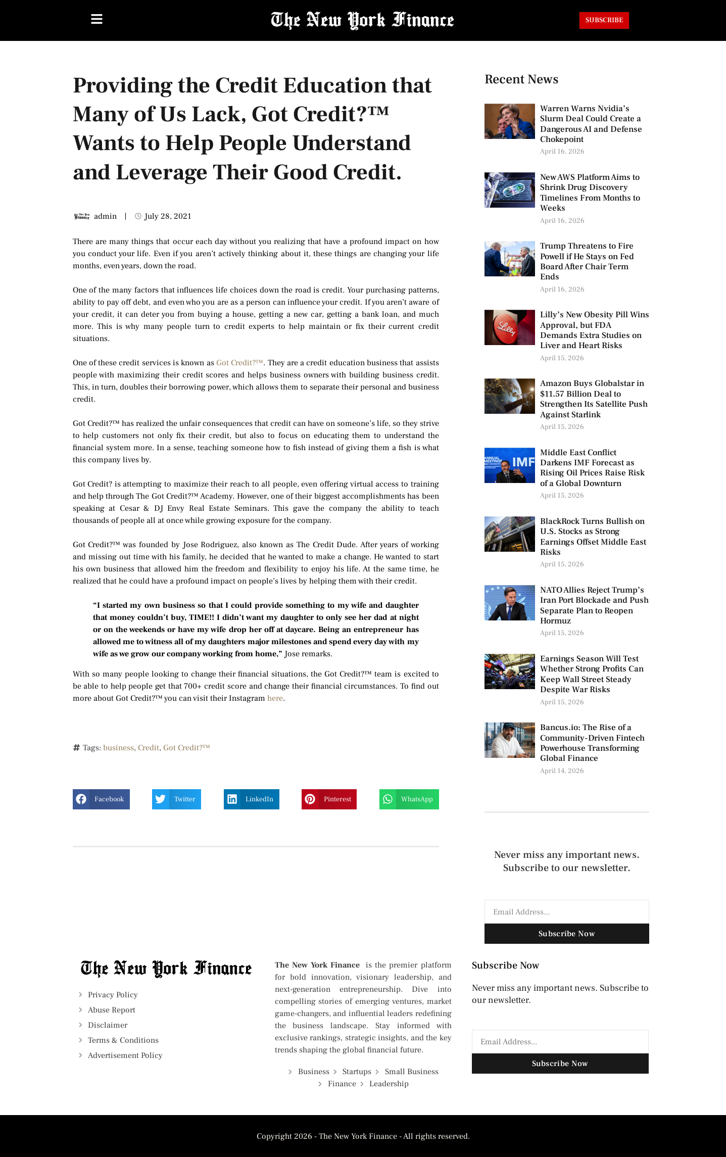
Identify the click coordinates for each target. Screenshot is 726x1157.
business (118, 748)
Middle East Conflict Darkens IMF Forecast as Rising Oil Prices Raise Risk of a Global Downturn (592, 468)
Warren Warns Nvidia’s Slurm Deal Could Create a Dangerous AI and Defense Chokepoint (591, 124)
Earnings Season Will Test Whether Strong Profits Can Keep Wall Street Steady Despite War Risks (592, 674)
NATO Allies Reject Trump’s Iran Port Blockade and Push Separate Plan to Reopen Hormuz (594, 605)
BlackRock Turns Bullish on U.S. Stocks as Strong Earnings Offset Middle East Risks (593, 537)
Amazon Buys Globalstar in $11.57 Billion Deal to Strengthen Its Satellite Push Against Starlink (594, 399)
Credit (148, 748)
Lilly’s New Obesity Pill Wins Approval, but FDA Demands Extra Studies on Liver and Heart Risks (594, 330)
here (275, 698)
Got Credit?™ (239, 363)
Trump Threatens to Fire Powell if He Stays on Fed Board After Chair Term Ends (587, 261)
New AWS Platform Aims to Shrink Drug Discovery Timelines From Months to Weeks (590, 193)
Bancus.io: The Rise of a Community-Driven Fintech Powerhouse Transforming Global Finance (592, 743)
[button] (101, 799)
